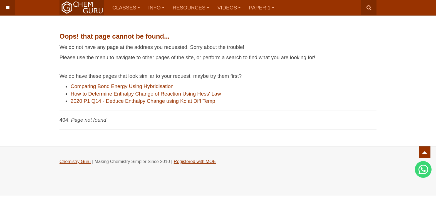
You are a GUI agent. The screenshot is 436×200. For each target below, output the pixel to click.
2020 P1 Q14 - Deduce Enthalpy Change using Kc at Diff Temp (143, 101)
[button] (7, 7)
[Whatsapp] (423, 169)
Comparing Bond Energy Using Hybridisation (122, 86)
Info (156, 8)
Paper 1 (261, 8)
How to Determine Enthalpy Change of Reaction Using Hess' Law (146, 94)
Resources (191, 8)
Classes (126, 8)
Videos (229, 8)
